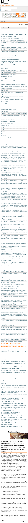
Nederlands (20, 24)
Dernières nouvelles (5, 27)
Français (26, 24)
